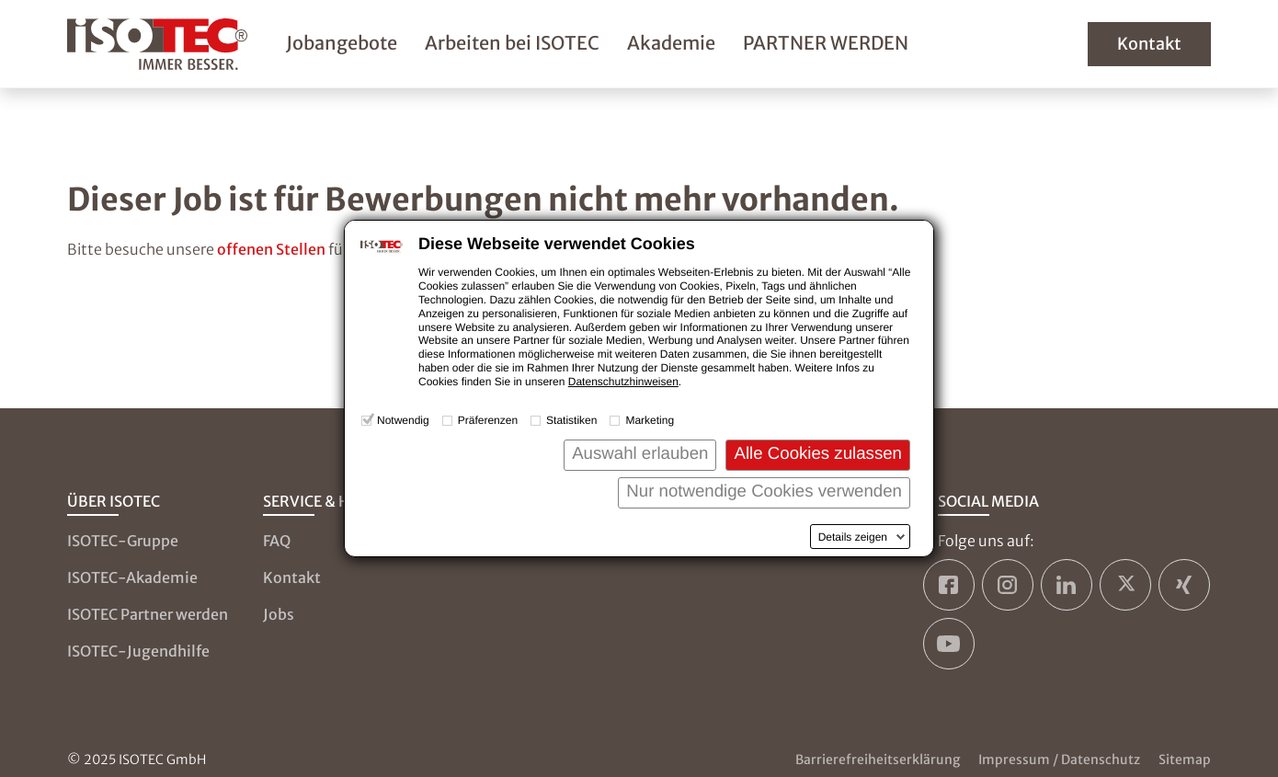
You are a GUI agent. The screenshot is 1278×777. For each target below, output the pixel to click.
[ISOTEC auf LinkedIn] (1066, 585)
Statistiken (571, 420)
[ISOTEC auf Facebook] (949, 585)
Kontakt (1149, 43)
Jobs (278, 614)
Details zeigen (852, 537)
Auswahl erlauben (640, 453)
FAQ (277, 540)
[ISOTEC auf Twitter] (1125, 585)
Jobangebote (341, 42)
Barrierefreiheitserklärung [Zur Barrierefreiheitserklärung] (877, 759)
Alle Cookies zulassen (818, 453)
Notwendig (403, 420)
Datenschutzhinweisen (623, 381)
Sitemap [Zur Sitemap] (1184, 759)
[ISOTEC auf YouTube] (949, 643)
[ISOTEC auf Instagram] (1007, 585)
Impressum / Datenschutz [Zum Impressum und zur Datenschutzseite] (1059, 759)
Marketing (649, 420)
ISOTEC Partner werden (147, 614)
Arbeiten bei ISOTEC (512, 42)
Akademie (671, 42)
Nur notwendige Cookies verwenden (764, 490)
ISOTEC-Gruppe (122, 540)
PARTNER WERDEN (825, 42)
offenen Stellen (271, 249)
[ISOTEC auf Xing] (1184, 585)
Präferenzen (488, 420)
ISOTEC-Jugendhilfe (138, 651)
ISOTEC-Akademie (132, 577)
